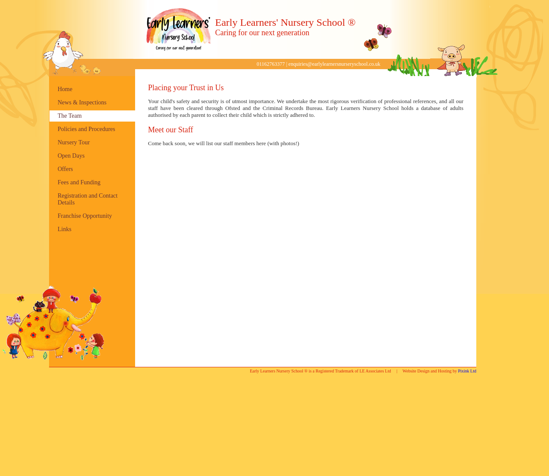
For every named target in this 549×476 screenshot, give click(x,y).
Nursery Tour (74, 142)
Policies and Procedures (86, 129)
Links (64, 229)
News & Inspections (82, 102)
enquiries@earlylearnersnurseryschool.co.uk (334, 64)
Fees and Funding (79, 182)
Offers (65, 169)
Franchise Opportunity (85, 216)
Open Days (71, 156)
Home (65, 89)
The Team (70, 116)
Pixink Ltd (467, 371)
